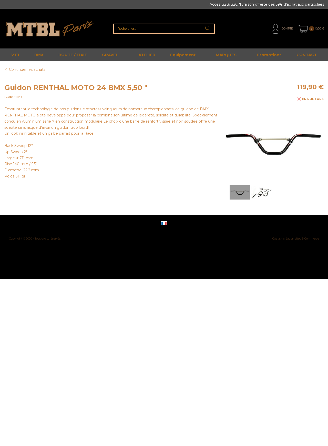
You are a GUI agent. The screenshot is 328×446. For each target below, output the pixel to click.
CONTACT (306, 54)
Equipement (183, 54)
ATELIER (146, 54)
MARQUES (226, 54)
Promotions (269, 54)
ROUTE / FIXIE (72, 54)
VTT (15, 54)
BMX (39, 54)
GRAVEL (110, 54)
